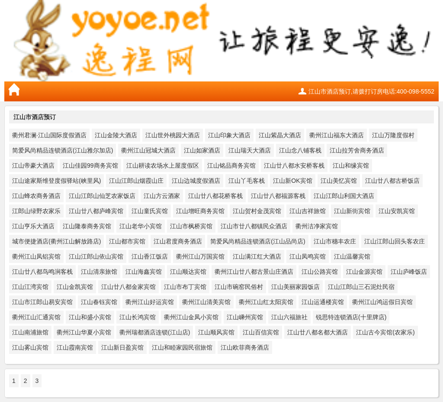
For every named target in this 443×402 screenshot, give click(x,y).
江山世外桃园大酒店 (172, 135)
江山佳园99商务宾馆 (90, 165)
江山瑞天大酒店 (249, 150)
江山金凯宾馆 (75, 286)
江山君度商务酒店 (178, 241)
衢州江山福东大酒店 (336, 135)
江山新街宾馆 (352, 210)
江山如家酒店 (202, 150)
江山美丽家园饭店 (295, 286)
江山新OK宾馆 (292, 180)
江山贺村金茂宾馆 (257, 210)
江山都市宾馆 (127, 241)
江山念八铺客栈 (300, 150)
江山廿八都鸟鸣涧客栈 (42, 271)
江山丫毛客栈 (246, 180)
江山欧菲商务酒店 (245, 347)
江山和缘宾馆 (351, 165)
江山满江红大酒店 (257, 256)
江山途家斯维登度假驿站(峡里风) (56, 180)
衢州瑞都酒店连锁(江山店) (154, 332)
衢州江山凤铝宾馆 (36, 256)
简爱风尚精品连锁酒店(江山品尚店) (257, 241)
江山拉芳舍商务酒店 (357, 150)
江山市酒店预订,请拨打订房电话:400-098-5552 (371, 91)
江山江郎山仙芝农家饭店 (102, 195)
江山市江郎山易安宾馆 (42, 301)
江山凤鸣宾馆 (307, 256)
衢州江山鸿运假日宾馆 (382, 301)
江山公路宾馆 (320, 271)
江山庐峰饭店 (409, 271)
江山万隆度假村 (393, 135)
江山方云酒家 (162, 195)
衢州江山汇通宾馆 (36, 317)
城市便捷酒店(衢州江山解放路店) (56, 241)
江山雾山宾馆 (30, 347)
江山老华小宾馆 (140, 226)
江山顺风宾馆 (216, 332)
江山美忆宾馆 (339, 180)
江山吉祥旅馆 (307, 210)
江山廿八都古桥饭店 (392, 180)
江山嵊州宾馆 (245, 317)
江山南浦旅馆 (30, 332)
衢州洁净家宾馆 (316, 226)
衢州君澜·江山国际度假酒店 (49, 135)
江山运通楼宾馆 (323, 301)
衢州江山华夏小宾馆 (84, 332)
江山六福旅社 (289, 317)
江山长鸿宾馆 (137, 317)
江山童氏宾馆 (150, 210)
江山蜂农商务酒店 (36, 195)
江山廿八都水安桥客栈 (294, 165)
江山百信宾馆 (261, 332)
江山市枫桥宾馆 (191, 226)
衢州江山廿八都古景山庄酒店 (254, 271)
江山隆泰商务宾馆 (87, 226)
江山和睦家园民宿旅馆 (182, 347)
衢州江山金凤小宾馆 (191, 317)
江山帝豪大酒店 (33, 165)
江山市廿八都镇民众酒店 (254, 226)
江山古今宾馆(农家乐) (385, 332)
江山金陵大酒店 (116, 135)
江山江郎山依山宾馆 (96, 256)
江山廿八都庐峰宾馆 (96, 210)
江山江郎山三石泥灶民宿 (361, 286)
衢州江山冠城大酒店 (148, 150)
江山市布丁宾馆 (185, 286)
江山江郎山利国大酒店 (344, 195)
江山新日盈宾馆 (122, 347)
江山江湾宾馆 (30, 286)
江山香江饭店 (150, 256)
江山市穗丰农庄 (335, 241)
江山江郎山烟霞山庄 (136, 180)
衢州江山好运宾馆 (149, 301)
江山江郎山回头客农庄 (394, 241)
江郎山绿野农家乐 (36, 210)
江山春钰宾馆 (99, 301)
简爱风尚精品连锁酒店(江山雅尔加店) (62, 150)
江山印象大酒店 (229, 135)
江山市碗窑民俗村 (239, 286)
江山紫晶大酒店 (280, 135)
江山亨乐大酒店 (33, 226)
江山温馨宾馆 (352, 256)
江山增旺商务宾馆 (200, 210)
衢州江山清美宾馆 (206, 301)
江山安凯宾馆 (397, 210)
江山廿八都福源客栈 (278, 195)
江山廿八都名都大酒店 (317, 332)
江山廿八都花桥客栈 (215, 195)
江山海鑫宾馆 (143, 271)
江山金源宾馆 (364, 271)
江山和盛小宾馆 (90, 317)
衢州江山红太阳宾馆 (266, 301)
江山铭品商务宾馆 (231, 165)
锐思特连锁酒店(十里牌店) (351, 317)
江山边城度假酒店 (196, 180)
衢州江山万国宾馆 (200, 256)
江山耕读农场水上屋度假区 (162, 165)
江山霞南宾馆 (75, 347)
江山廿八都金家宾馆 (128, 286)
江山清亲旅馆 (99, 271)
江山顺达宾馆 (188, 271)
